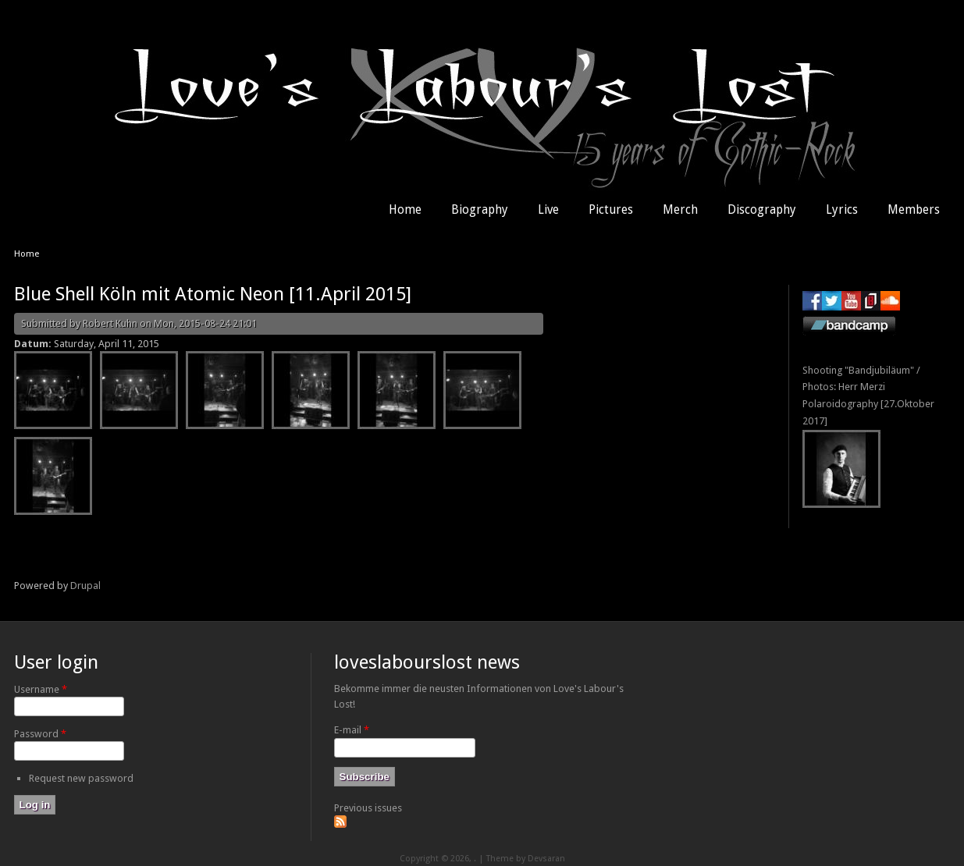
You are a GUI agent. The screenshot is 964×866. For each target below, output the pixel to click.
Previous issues (368, 808)
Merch (680, 210)
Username (40, 689)
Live (548, 210)
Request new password (81, 778)
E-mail (351, 730)
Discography (761, 210)
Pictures (611, 210)
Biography (479, 210)
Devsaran (546, 859)
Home (405, 210)
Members (914, 210)
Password (40, 734)
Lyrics (842, 210)
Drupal (85, 585)
